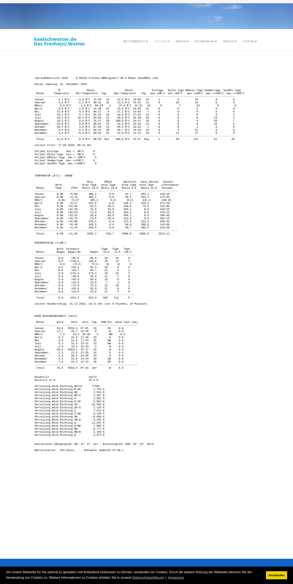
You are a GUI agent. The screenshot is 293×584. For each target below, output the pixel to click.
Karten (181, 41)
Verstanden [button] (276, 575)
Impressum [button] (176, 577)
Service (228, 41)
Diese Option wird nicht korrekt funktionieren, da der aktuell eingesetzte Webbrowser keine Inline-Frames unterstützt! (146, 304)
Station (248, 41)
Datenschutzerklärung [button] (148, 577)
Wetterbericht (134, 41)
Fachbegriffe (204, 41)
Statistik (160, 41)
